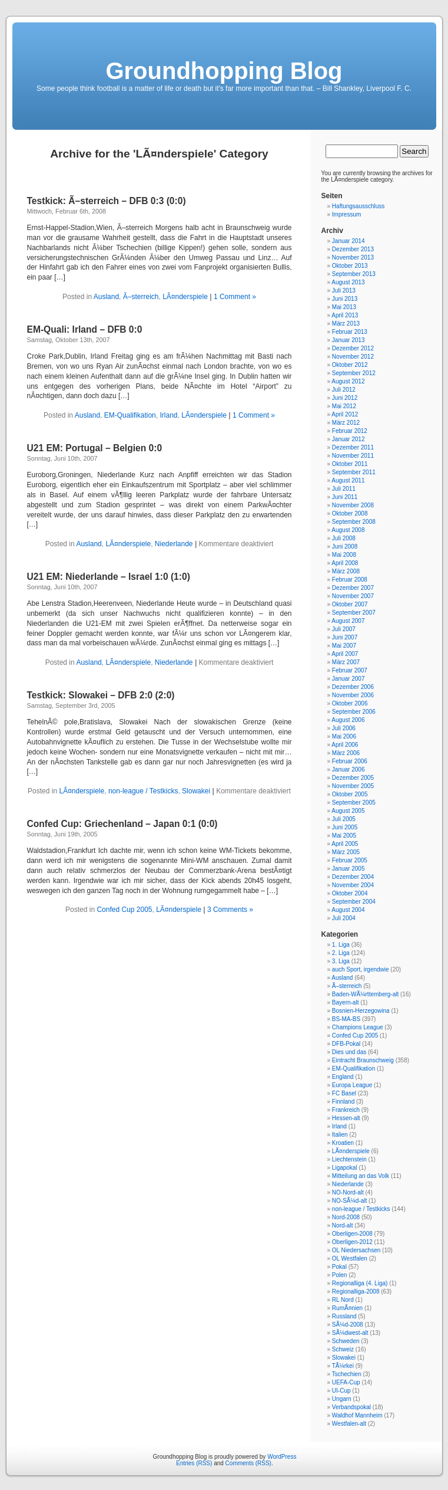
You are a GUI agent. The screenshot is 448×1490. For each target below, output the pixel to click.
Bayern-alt (345, 1002)
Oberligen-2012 (352, 1242)
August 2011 (347, 480)
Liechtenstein (349, 1159)
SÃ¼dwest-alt (350, 1333)
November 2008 (353, 505)
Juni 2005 (344, 827)
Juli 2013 (344, 290)
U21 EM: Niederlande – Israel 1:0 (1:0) (108, 577)
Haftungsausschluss (358, 206)
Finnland (343, 1101)
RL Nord (343, 1300)
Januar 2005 (348, 868)
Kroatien (343, 1143)
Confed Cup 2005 (124, 909)
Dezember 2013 (353, 249)
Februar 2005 (349, 860)
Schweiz (343, 1349)
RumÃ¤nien (347, 1308)
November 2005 (353, 786)
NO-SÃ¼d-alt (349, 1200)
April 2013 (344, 315)
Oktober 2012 (350, 365)
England (343, 1077)
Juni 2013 (344, 299)
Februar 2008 (349, 579)
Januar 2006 (348, 769)
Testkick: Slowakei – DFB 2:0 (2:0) (101, 695)
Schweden (346, 1341)
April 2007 (344, 654)
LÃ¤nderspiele (185, 297)
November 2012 (353, 356)
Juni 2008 (344, 546)
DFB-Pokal (346, 1044)
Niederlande (174, 544)
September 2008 (354, 521)
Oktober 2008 (350, 513)
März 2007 (346, 662)
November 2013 (353, 257)
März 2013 (346, 323)
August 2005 (347, 811)
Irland (168, 415)
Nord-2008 (346, 1217)
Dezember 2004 (353, 877)
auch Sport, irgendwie (360, 969)
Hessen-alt (346, 1118)
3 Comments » (230, 909)
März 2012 (346, 422)
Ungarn (341, 1399)
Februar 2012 (349, 431)
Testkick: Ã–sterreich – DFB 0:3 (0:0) (106, 201)
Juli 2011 (344, 488)
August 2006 (347, 720)
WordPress (281, 1456)
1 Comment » (235, 297)
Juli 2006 (344, 728)
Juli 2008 (344, 538)
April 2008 (344, 563)
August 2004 (347, 910)
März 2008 (346, 571)
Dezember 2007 (353, 588)
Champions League (357, 1027)
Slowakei (196, 791)
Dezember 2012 (353, 348)
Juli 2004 (344, 918)
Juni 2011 (344, 497)
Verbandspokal (351, 1407)
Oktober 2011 (350, 464)
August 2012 (347, 381)
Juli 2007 (344, 629)
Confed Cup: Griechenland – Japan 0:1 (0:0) (122, 824)
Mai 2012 (344, 406)
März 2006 (346, 753)
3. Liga (341, 961)
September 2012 (354, 373)
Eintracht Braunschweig (363, 1060)
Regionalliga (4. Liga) (360, 1283)
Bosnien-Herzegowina (361, 1010)
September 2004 (354, 901)
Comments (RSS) (248, 1463)
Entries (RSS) (194, 1463)
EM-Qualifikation (130, 415)
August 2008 (347, 530)
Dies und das (349, 1052)
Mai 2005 (344, 835)
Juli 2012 (344, 389)
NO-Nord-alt (348, 1192)
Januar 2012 (348, 439)
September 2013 (354, 274)
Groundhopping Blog (223, 71)
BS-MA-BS (346, 1019)
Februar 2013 (349, 332)
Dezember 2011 (353, 447)
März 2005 (346, 852)
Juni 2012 (344, 398)
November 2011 (353, 455)
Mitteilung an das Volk (360, 1176)
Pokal (339, 1266)
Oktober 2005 (350, 794)
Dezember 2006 (353, 687)
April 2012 (344, 414)
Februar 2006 (349, 761)
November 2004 (353, 885)
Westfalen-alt (349, 1423)
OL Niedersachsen (356, 1250)
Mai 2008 (344, 555)
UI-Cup (341, 1390)
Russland (344, 1316)
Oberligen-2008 (352, 1233)
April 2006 (344, 744)
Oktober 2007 (350, 604)
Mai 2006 (344, 736)
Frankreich (346, 1110)
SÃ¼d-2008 (347, 1324)
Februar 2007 (349, 670)
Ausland (106, 297)
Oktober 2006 (350, 703)
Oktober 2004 (350, 893)
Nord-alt (342, 1225)
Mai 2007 (344, 645)
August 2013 (347, 282)
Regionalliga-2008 (356, 1291)
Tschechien (346, 1374)
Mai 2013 (344, 307)
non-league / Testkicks (143, 791)
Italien (340, 1134)
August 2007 (347, 621)
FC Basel (344, 1093)
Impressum (346, 214)
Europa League (352, 1085)
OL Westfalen (349, 1258)
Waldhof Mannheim (357, 1415)
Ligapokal (344, 1167)
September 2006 (354, 711)
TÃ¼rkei (343, 1366)
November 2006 (353, 695)
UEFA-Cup (346, 1382)
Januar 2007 (348, 678)
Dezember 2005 (353, 777)
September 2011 (354, 472)
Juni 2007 (344, 637)
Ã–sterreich (141, 297)
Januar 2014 (348, 241)
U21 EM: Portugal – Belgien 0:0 (94, 448)
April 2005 (344, 844)
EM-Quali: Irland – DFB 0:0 (84, 329)
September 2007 (354, 612)
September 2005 (354, 802)
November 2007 (353, 596)
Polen (339, 1275)
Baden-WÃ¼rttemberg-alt (365, 994)
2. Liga (341, 953)
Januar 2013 (348, 340)
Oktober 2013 (350, 265)
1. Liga (341, 944)
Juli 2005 (344, 819)
